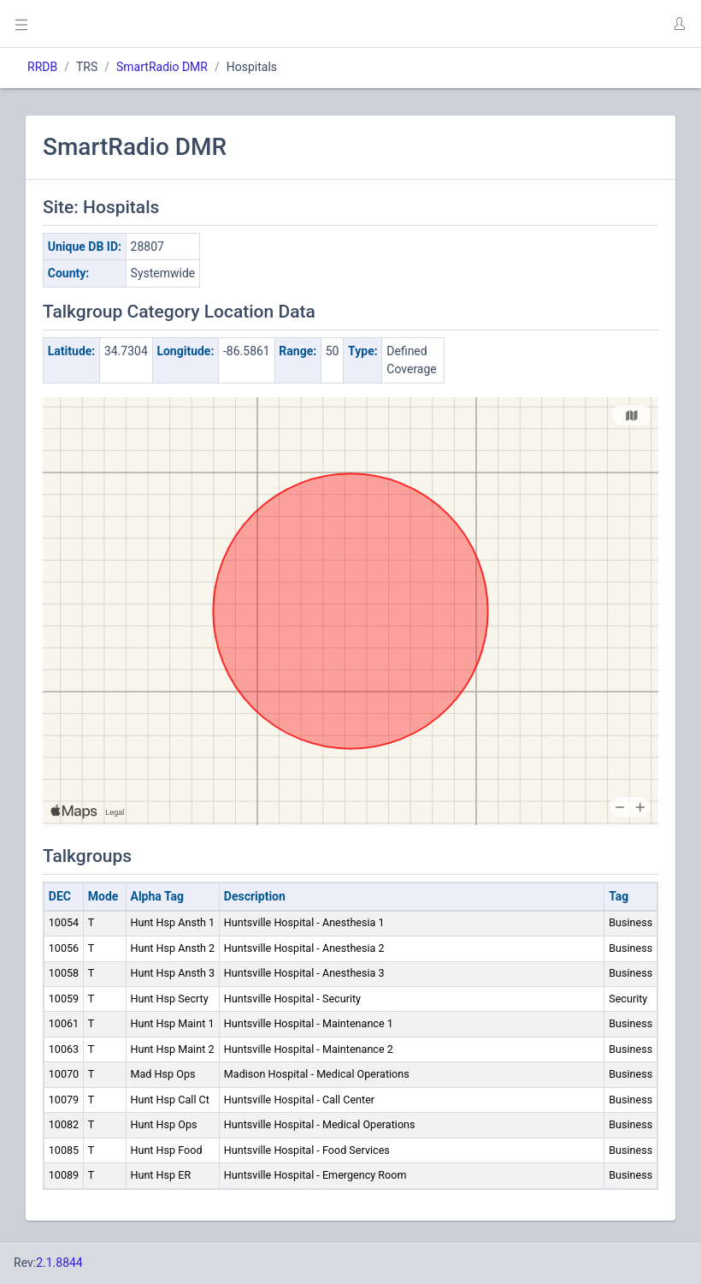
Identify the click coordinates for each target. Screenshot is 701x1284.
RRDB (42, 67)
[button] (679, 24)
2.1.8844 (59, 1262)
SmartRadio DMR (162, 67)
